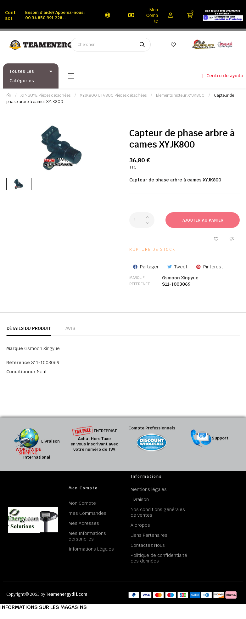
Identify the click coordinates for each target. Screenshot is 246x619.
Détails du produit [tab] (29, 328)
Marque (137, 277)
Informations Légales (91, 549)
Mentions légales (149, 489)
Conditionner (21, 371)
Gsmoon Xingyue (180, 278)
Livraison (140, 499)
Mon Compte (152, 15)
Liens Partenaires (149, 535)
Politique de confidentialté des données (159, 558)
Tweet (180, 267)
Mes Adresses (84, 523)
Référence (139, 284)
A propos (140, 525)
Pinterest (213, 267)
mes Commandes (87, 513)
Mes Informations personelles (87, 536)
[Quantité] (141, 220)
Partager (149, 267)
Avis (70, 328)
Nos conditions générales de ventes (158, 512)
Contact (10, 15)
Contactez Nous (148, 545)
